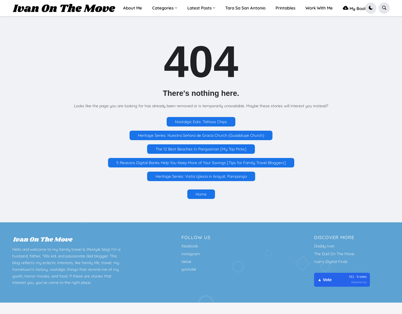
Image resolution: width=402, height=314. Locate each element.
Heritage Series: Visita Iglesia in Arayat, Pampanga (201, 176)
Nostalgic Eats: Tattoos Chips (201, 121)
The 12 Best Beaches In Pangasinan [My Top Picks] (201, 149)
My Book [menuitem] (355, 7)
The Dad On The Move (334, 253)
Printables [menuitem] (285, 8)
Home (201, 194)
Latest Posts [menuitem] (199, 8)
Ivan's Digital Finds (331, 261)
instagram (190, 253)
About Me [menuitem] (132, 8)
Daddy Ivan (324, 246)
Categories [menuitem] (163, 8)
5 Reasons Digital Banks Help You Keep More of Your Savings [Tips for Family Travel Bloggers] (201, 162)
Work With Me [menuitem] (319, 8)
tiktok (186, 261)
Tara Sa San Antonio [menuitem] (245, 8)
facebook (189, 246)
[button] (370, 8)
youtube (188, 269)
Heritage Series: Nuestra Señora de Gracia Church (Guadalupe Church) (201, 135)
